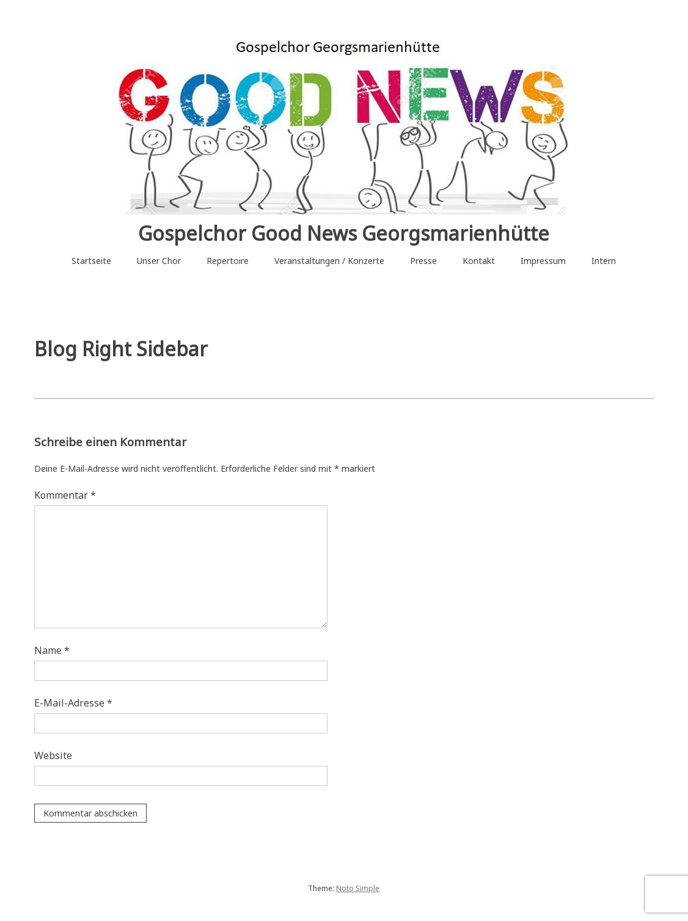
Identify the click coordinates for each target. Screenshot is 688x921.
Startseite (91, 260)
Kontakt (479, 260)
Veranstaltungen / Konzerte (329, 260)
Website (53, 755)
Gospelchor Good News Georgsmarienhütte (343, 233)
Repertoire (228, 260)
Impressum (543, 260)
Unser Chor (159, 260)
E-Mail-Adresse (73, 703)
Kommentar (65, 495)
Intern (603, 260)
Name (52, 650)
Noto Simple (357, 888)
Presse (423, 260)
